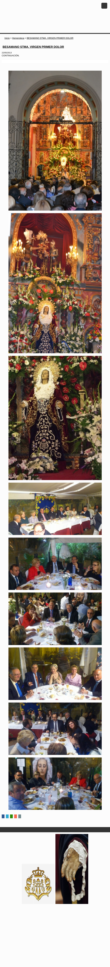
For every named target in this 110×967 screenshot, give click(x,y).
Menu (104, 6)
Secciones (55, 829)
